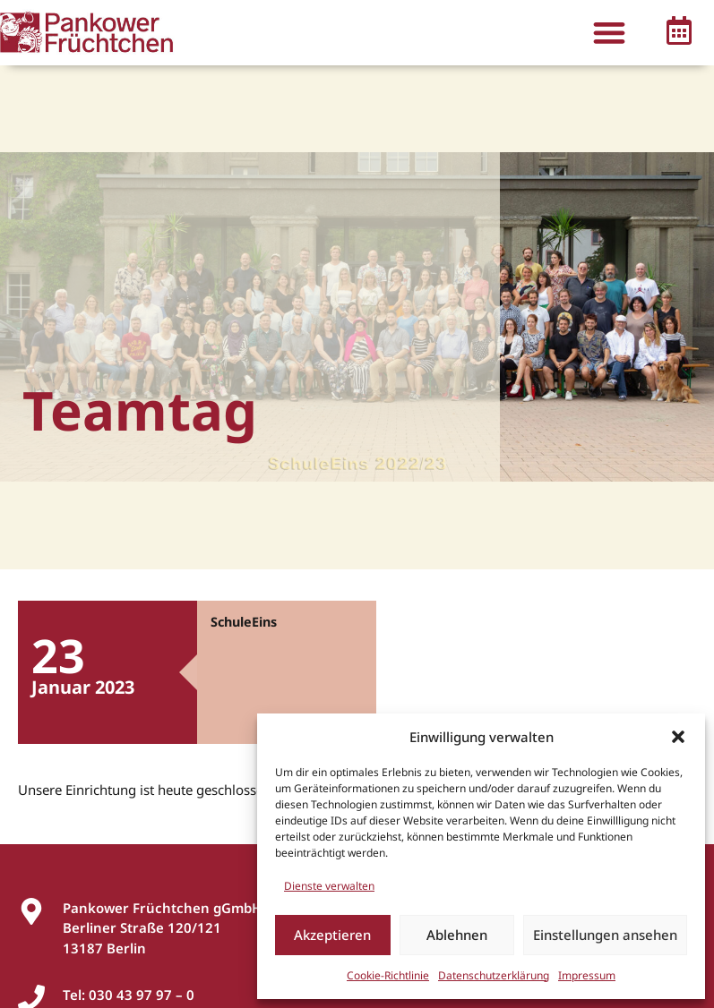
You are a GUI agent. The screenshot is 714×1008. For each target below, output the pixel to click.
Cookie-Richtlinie (388, 975)
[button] (678, 737)
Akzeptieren (332, 935)
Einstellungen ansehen (605, 935)
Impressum (586, 975)
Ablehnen (456, 935)
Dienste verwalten (329, 885)
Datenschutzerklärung (493, 975)
